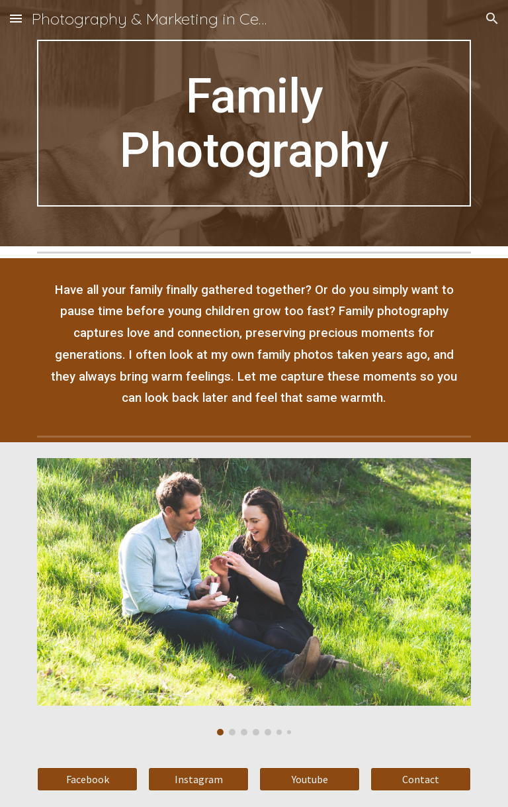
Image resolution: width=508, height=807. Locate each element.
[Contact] (420, 779)
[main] (253, 123)
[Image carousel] (253, 597)
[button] (16, 18)
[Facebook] (87, 779)
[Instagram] (198, 779)
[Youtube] (309, 779)
